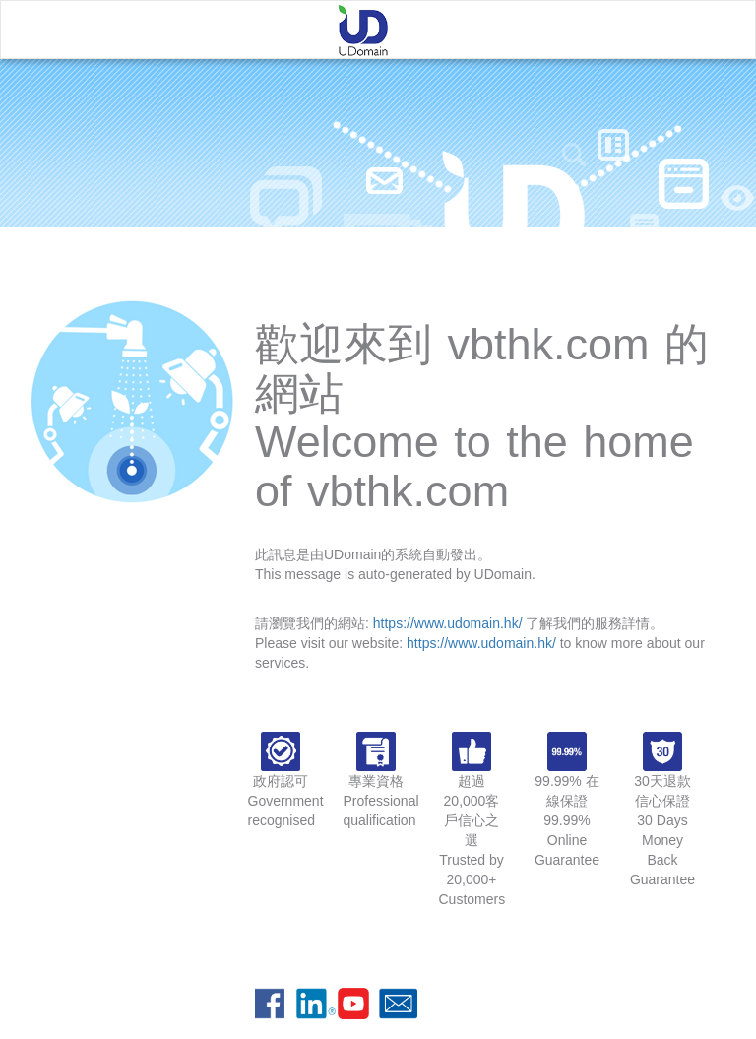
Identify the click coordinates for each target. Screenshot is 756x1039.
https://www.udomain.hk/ (448, 623)
